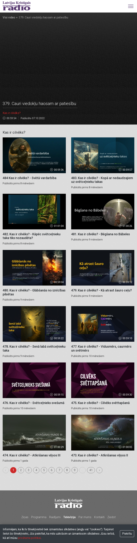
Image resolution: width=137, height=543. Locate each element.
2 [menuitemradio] (21, 470)
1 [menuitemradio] (13, 470)
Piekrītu (127, 533)
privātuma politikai (29, 538)
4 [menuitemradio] (36, 470)
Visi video (9, 17)
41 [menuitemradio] (91, 470)
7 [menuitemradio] (59, 470)
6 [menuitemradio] (51, 470)
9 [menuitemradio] (74, 470)
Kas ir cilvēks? (12, 113)
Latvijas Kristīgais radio (17, 5)
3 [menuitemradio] (28, 470)
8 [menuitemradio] (67, 470)
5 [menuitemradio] (44, 470)
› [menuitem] (99, 470)
